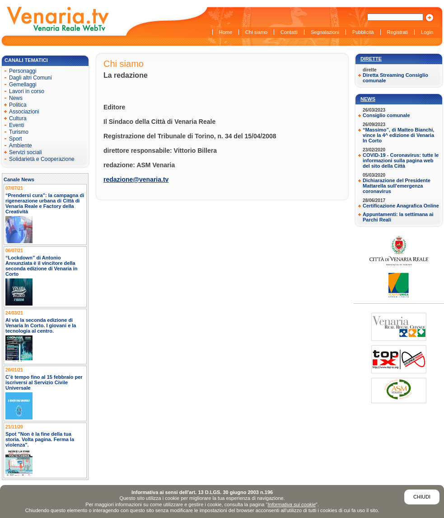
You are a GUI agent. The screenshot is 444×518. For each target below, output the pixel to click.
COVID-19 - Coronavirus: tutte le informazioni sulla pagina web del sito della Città (401, 160)
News (367, 99)
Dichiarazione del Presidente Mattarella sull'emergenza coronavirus (396, 186)
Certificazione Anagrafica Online (401, 205)
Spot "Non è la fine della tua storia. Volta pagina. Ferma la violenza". (39, 439)
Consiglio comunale (386, 115)
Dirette (371, 58)
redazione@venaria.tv (135, 179)
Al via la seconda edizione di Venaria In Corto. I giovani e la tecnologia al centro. (40, 325)
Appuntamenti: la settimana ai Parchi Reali (398, 217)
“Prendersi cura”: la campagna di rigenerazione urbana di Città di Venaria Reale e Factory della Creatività (44, 203)
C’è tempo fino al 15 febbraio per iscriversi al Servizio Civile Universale (44, 382)
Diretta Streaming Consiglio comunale (395, 77)
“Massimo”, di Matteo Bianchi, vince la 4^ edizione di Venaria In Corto (398, 135)
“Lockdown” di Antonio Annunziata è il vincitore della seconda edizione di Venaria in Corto (41, 266)
